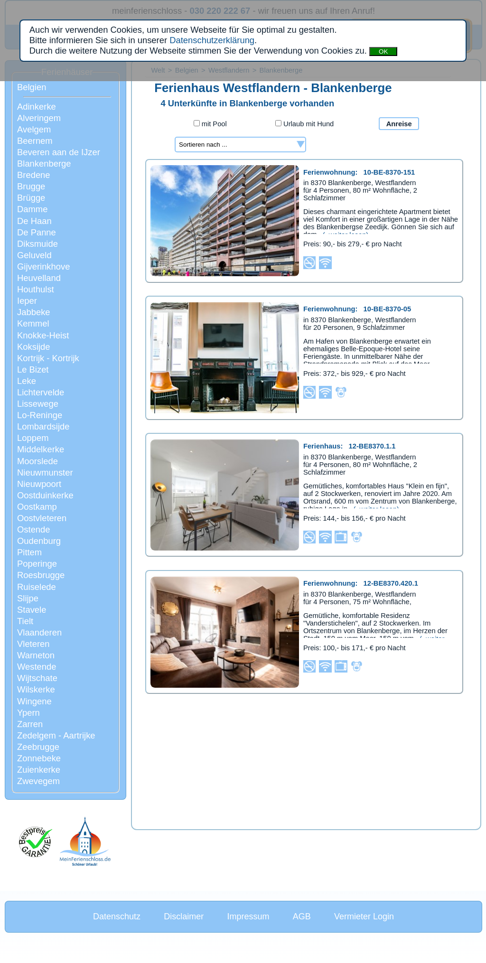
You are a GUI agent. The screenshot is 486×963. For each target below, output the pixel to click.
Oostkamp (37, 507)
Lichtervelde (40, 392)
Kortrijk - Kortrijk (48, 358)
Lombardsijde (43, 426)
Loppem (32, 438)
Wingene (34, 701)
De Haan (34, 221)
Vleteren (33, 644)
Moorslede (37, 461)
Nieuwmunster (45, 472)
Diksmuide (37, 244)
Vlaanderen (39, 632)
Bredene (33, 175)
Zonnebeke (39, 758)
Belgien (31, 87)
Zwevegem (38, 781)
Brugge (31, 186)
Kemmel (33, 323)
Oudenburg (39, 541)
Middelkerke (40, 449)
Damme (32, 209)
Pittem (29, 552)
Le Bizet (32, 369)
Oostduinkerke (45, 495)
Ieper (27, 301)
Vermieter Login (364, 916)
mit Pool (210, 124)
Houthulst (35, 289)
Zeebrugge (38, 747)
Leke (26, 381)
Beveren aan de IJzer (58, 152)
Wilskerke (36, 689)
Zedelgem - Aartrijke (56, 735)
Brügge (31, 198)
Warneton (36, 655)
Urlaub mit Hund (304, 124)
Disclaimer (184, 916)
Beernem (35, 141)
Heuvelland (39, 278)
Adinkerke (36, 107)
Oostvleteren (41, 518)
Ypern (28, 713)
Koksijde (33, 347)
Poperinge (37, 564)
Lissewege (37, 404)
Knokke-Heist (43, 335)
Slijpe (27, 598)
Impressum (248, 916)
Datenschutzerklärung (211, 40)
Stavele (31, 610)
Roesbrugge (41, 575)
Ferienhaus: (349, 446)
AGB (302, 916)
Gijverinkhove (43, 266)
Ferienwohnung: (359, 172)
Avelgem (34, 129)
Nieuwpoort (39, 484)
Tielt (25, 621)
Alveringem (39, 118)
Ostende (33, 529)
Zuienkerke (38, 770)
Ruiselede (36, 587)
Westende (36, 667)
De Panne (36, 232)
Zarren (30, 724)
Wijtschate (37, 678)
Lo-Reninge (39, 415)
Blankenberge (44, 163)
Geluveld (34, 255)
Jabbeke (33, 312)
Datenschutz (116, 916)
